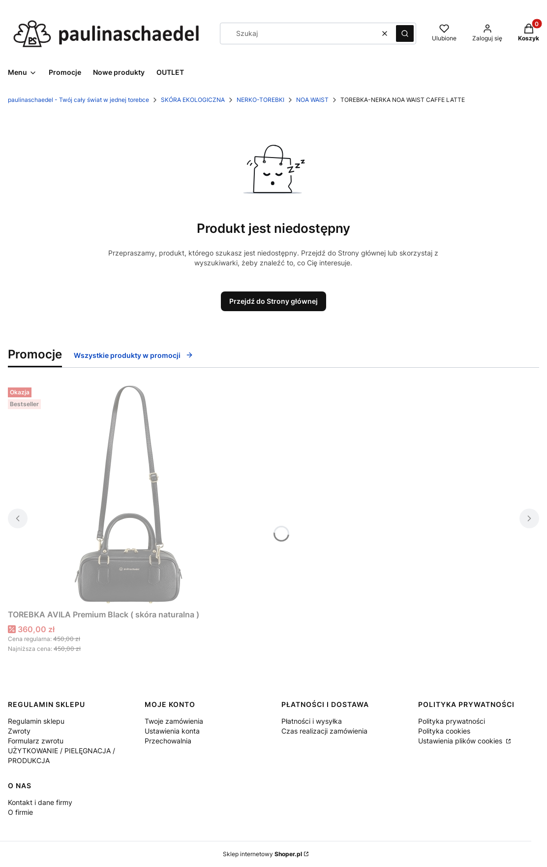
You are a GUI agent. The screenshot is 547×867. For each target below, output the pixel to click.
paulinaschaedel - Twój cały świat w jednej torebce (78, 99)
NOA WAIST (312, 99)
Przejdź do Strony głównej (273, 301)
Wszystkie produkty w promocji (133, 355)
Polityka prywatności (451, 721)
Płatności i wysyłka (311, 721)
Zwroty (19, 731)
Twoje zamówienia (174, 721)
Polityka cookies (444, 731)
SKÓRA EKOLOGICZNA (193, 99)
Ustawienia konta (172, 731)
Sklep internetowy (262, 854)
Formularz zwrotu (35, 741)
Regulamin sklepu (36, 721)
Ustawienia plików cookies (461, 741)
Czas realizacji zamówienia (324, 731)
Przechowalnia (168, 741)
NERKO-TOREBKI (260, 99)
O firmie (20, 812)
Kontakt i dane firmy (40, 802)
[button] (405, 33)
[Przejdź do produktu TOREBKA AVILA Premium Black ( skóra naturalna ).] (131, 494)
